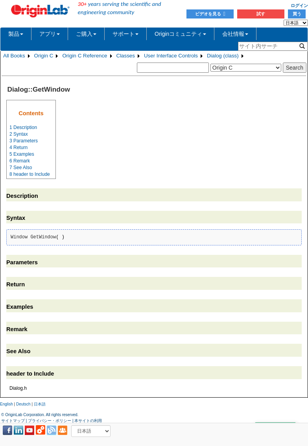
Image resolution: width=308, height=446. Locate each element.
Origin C (43, 56)
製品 (15, 34)
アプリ (49, 34)
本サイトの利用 (88, 420)
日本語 (40, 404)
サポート (125, 34)
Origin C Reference (84, 56)
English (6, 404)
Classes (125, 56)
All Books (14, 56)
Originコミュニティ (180, 34)
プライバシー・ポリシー (49, 420)
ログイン (299, 5)
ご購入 (86, 34)
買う (297, 13)
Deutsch (23, 404)
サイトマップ (13, 420)
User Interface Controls (171, 56)
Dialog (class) (223, 56)
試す (260, 13)
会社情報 (235, 34)
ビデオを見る (210, 13)
